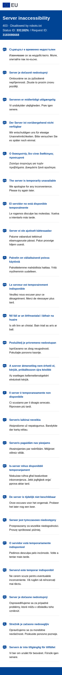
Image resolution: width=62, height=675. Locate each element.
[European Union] (31, 5)
